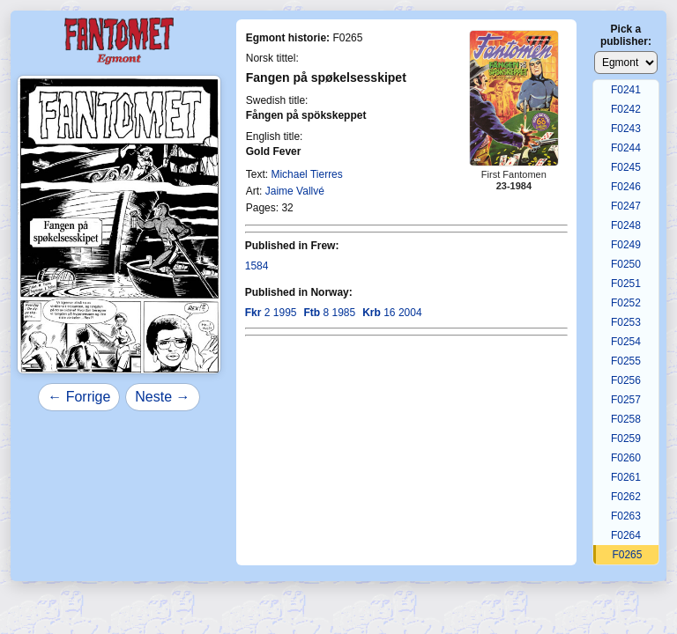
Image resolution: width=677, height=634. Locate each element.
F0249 (626, 245)
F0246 (626, 187)
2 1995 (271, 312)
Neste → (162, 396)
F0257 (626, 400)
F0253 (626, 322)
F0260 (626, 458)
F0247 (626, 206)
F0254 (626, 341)
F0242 (626, 109)
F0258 (626, 419)
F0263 (626, 516)
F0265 (627, 555)
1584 (257, 266)
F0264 (626, 535)
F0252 (626, 303)
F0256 (626, 380)
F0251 (626, 283)
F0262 (626, 496)
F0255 (626, 361)
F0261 (626, 477)
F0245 (626, 167)
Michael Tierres (306, 174)
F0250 (626, 264)
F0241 (626, 90)
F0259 (626, 438)
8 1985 (329, 312)
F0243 (626, 128)
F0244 (626, 148)
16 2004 (391, 312)
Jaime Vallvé (294, 191)
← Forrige (79, 396)
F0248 (626, 225)
